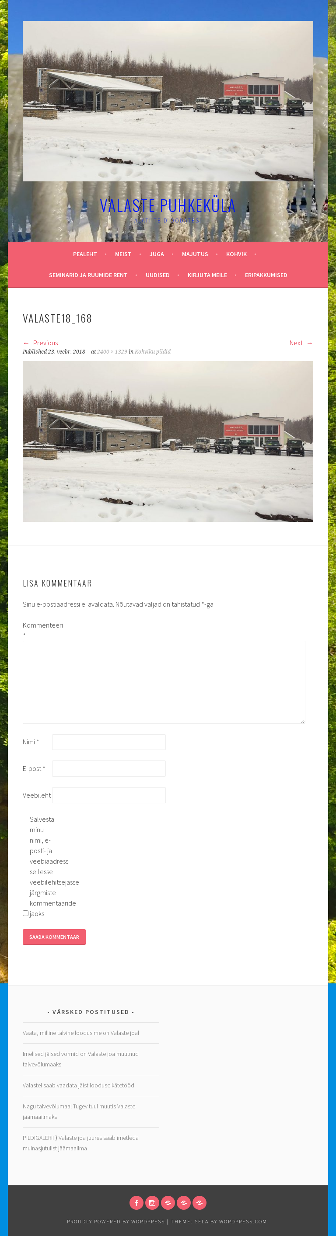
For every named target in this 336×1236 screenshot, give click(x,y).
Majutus (195, 254)
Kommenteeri (37, 630)
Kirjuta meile (207, 275)
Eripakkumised (266, 275)
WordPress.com (243, 1221)
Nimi (31, 741)
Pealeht (85, 254)
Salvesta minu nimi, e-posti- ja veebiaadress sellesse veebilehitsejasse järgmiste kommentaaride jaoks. (44, 866)
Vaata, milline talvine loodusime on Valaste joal (81, 1033)
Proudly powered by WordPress (116, 1221)
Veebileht (37, 795)
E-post (34, 768)
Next (301, 342)
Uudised (158, 275)
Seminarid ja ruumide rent (88, 275)
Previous (40, 342)
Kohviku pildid (153, 352)
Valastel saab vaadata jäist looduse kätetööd (78, 1085)
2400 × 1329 (112, 352)
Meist (123, 254)
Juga (157, 254)
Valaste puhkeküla (168, 204)
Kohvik (236, 254)
